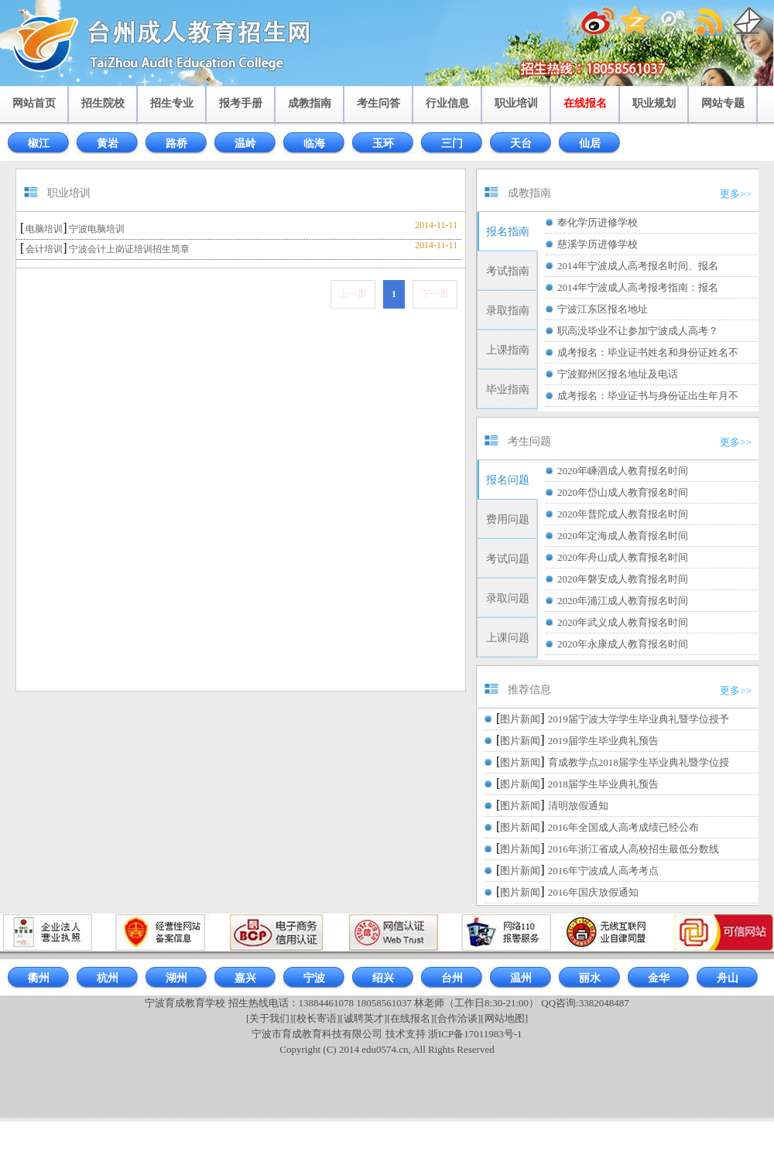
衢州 (39, 978)
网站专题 (723, 103)
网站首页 (34, 103)
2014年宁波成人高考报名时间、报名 (637, 266)
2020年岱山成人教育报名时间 (622, 492)
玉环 (383, 143)
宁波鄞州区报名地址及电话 (617, 374)
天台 (521, 143)
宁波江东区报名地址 (602, 309)
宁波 (314, 978)
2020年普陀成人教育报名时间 (622, 514)
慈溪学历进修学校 (597, 244)
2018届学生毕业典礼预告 (603, 784)
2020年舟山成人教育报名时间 (622, 557)
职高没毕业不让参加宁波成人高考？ (637, 330)
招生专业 (172, 103)
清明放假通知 (578, 805)
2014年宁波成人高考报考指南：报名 (637, 287)
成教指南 (309, 103)
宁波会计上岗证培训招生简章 (129, 249)
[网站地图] (504, 1018)
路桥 (176, 143)
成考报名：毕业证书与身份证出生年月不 (647, 395)
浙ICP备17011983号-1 (475, 1034)
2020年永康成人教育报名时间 (622, 644)
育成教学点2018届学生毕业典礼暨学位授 (638, 762)
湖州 (176, 978)
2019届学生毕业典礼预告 (603, 740)
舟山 (727, 978)
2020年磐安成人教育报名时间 (622, 579)
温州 (521, 978)
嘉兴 (245, 978)
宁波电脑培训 (97, 229)
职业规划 (654, 103)
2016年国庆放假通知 (593, 892)
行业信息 (447, 103)
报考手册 (240, 103)
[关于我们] (269, 1018)
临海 (314, 143)
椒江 (39, 143)
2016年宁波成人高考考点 (603, 870)
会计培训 (44, 249)
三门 (452, 143)
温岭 (245, 143)
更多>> (736, 194)
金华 (659, 978)
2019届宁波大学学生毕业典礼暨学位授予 (638, 719)
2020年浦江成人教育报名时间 (622, 600)
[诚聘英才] (363, 1018)
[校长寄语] (317, 1018)
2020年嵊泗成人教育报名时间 (622, 470)
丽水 (590, 978)
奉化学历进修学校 (597, 222)
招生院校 (103, 103)
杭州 (107, 978)
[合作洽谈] (457, 1018)
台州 (452, 978)
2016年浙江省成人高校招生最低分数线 (633, 849)
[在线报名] (410, 1018)
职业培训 (516, 103)
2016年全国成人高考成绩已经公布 (623, 827)
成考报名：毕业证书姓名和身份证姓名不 (647, 352)
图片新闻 (520, 719)
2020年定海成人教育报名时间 (622, 535)
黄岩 (107, 143)
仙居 (590, 143)
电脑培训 (44, 229)
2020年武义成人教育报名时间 (622, 622)
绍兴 (383, 978)
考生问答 (378, 103)
